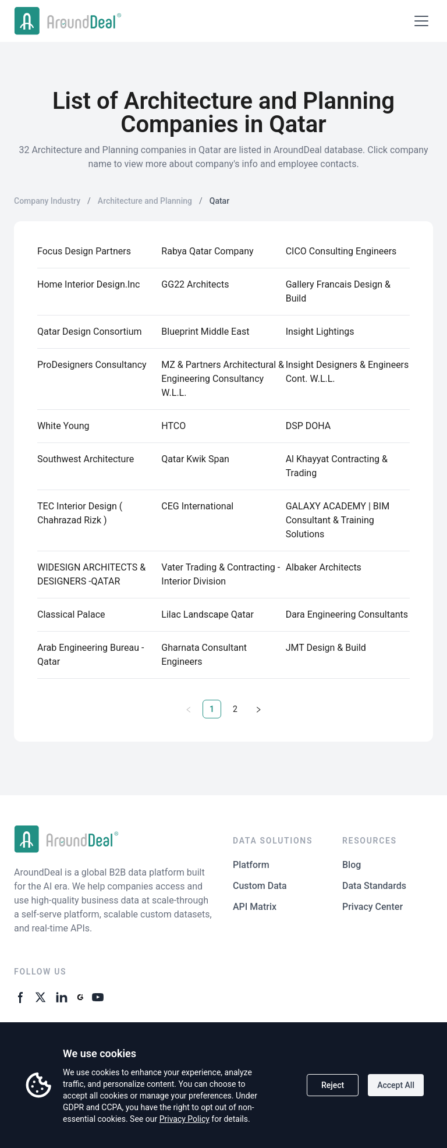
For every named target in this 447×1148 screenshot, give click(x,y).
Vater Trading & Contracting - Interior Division (220, 574)
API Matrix (254, 906)
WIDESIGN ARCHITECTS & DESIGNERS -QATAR (91, 574)
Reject (332, 1085)
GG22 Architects (195, 284)
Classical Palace (71, 614)
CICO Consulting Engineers (341, 251)
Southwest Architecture (85, 459)
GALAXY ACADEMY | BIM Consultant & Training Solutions (337, 520)
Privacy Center (372, 906)
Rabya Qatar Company (207, 251)
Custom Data (260, 885)
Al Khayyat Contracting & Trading (337, 466)
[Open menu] (421, 21)
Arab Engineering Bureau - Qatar (90, 654)
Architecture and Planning (145, 200)
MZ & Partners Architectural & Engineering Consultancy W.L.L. (222, 378)
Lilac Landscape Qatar (207, 614)
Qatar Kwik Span (195, 459)
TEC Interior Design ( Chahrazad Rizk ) (79, 513)
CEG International (197, 506)
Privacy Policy (184, 1119)
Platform (251, 864)
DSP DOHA (308, 425)
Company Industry (47, 200)
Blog (351, 864)
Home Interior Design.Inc (88, 284)
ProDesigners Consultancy (92, 364)
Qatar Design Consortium (89, 331)
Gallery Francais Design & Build (338, 291)
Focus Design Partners (84, 251)
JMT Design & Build (326, 647)
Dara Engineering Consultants (347, 614)
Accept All (395, 1085)
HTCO (173, 425)
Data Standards (374, 885)
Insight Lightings (320, 331)
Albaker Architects (323, 567)
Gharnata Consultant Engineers (204, 654)
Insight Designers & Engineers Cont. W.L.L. (347, 371)
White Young (63, 425)
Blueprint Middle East (205, 331)
